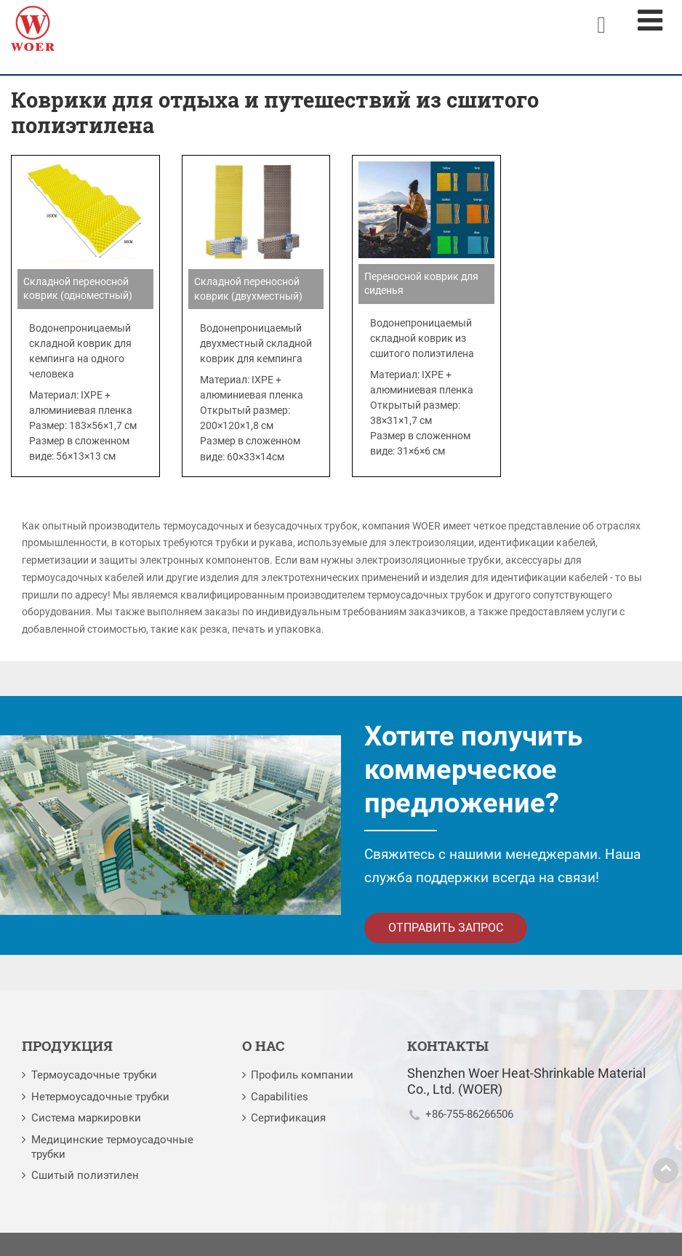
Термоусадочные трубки (94, 1074)
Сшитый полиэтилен (85, 1175)
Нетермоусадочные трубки (100, 1096)
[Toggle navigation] (650, 20)
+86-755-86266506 (469, 1114)
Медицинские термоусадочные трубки (112, 1147)
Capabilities (279, 1096)
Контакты (448, 1045)
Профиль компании (302, 1074)
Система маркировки (86, 1117)
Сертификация (288, 1117)
